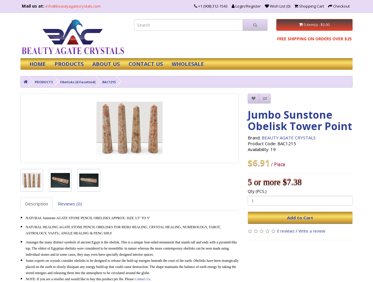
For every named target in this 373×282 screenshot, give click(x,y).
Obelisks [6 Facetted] (77, 82)
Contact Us (142, 279)
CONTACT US (146, 64)
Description (36, 204)
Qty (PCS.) (257, 191)
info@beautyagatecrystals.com (73, 6)
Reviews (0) (70, 204)
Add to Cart (300, 218)
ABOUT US (106, 64)
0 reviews (286, 231)
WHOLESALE (188, 64)
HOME (37, 64)
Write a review (311, 231)
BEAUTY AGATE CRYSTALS (289, 138)
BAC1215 (109, 82)
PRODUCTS (69, 64)
